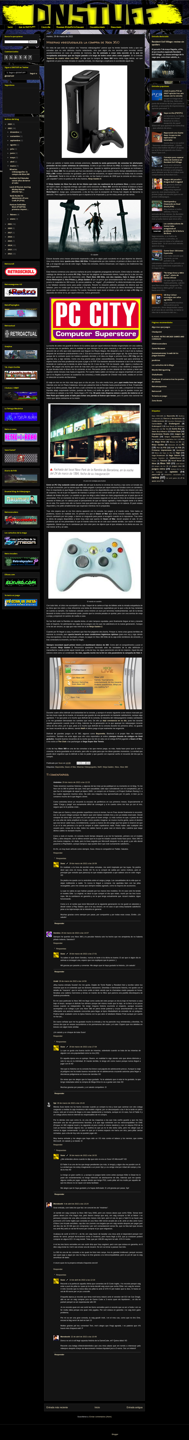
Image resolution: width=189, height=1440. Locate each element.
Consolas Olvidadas (175, 421)
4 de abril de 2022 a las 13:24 (76, 1204)
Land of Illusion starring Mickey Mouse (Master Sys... (20, 189)
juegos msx (176, 466)
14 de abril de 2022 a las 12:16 (82, 1280)
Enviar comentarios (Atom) (100, 1417)
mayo (13, 158)
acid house (180, 464)
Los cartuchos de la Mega (163, 365)
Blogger (115, 1434)
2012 (10, 254)
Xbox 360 (124, 767)
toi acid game (171, 478)
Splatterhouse (175, 458)
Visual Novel (176, 461)
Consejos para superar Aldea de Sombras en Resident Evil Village (174, 160)
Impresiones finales (160, 434)
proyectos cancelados (172, 475)
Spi (54, 1103)
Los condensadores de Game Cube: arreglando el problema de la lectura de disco (174, 229)
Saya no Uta (167, 453)
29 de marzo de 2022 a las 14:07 (75, 933)
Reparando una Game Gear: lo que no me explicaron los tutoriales (173, 136)
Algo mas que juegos (161, 327)
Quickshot (180, 450)
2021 (10, 224)
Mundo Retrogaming (161, 370)
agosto (13, 145)
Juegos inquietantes (172, 437)
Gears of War (70, 767)
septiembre (15, 141)
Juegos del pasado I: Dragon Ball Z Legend (173, 181)
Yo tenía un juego (159, 396)
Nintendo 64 (173, 445)
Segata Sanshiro (158, 458)
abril (12, 162)
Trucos (154, 461)
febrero (13, 215)
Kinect (154, 439)
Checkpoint (157, 332)
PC (183, 444)
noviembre (15, 136)
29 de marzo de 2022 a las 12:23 (76, 782)
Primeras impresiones (162, 450)
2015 (10, 241)
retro (155, 477)
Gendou (56, 933)
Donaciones (116, 27)
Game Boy (176, 429)
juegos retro (158, 469)
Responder (58, 853)
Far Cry (166, 429)
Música (172, 442)
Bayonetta (59, 767)
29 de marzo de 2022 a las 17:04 (83, 1047)
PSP (172, 448)
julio (12, 149)
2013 (10, 250)
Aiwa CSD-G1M (157, 416)
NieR (100, 767)
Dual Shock (170, 426)
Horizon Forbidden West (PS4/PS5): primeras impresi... (19, 207)
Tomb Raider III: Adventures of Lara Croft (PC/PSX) (19, 198)
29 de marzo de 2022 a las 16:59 (83, 863)
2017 (10, 233)
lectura (173, 469)
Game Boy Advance (159, 431)
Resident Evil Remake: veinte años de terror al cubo (20, 180)
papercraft (156, 475)
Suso (62, 863)
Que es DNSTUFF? (27, 27)
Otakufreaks (157, 375)
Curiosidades (157, 424)
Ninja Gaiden (108, 767)
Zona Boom (157, 401)
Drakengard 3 (157, 426)
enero (13, 219)
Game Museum (158, 349)
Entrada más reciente (57, 1407)
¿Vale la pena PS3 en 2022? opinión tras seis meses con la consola (174, 93)
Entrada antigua (135, 1407)
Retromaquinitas (159, 387)
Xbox (117, 767)
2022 (10, 128)
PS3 (164, 448)
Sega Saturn (174, 455)
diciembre (14, 132)
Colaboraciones (97, 27)
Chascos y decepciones (172, 418)
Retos (157, 453)
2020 (10, 228)
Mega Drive (160, 442)
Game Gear (175, 431)
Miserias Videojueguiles (87, 767)
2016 (10, 237)
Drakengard (174, 424)
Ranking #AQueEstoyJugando (70, 27)
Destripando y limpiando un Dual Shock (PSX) (172, 204)
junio (12, 153)
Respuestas (61, 858)
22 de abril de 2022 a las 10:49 (84, 1337)
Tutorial (163, 461)
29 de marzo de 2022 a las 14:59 (72, 981)
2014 (10, 245)
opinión (174, 472)
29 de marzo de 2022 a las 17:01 (83, 954)
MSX (182, 439)
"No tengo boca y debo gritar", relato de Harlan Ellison (174, 275)
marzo (13, 166)
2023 (10, 124)
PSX (179, 448)
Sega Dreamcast (158, 455)
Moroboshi (58, 1204)
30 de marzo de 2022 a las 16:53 (83, 1155)
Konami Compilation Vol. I (168, 439)
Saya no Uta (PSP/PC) (173, 113)
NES (180, 442)
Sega (178, 453)
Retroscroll (156, 391)
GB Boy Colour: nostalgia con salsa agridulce (172, 297)
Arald (55, 981)
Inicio (10, 27)
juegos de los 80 (161, 466)
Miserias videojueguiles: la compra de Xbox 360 (19, 172)
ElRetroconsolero (159, 344)
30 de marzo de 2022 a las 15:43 (71, 1103)
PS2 (158, 448)
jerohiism (156, 360)
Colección (45, 27)
